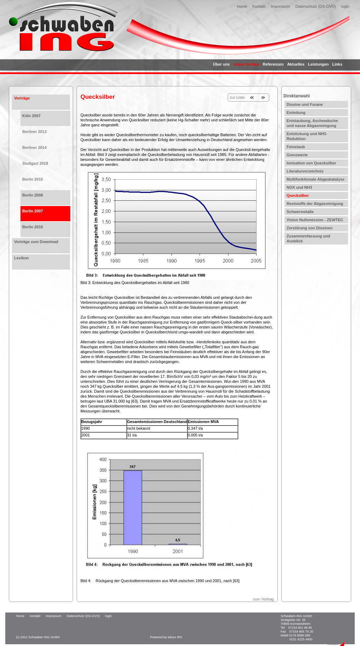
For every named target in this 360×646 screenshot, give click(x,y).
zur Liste (237, 97)
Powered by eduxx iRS (166, 637)
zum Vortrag (263, 599)
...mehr (333, 644)
